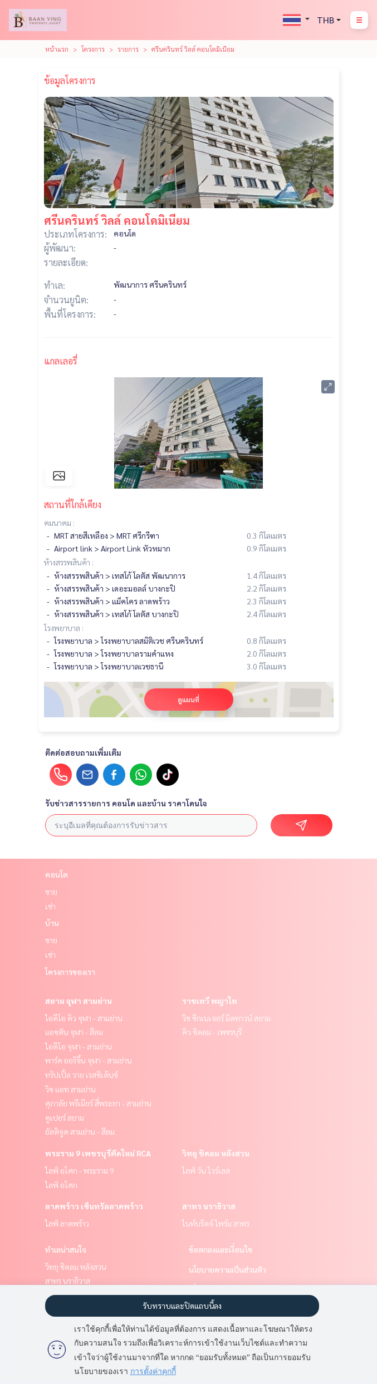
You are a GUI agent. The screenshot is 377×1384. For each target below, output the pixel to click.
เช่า (50, 906)
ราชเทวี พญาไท (209, 1001)
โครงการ (93, 49)
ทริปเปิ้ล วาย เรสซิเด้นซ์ (81, 1075)
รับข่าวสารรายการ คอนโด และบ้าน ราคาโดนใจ (126, 803)
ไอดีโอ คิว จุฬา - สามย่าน (84, 1018)
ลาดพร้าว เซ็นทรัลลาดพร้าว (94, 1206)
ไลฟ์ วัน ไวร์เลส (206, 1170)
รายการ (128, 49)
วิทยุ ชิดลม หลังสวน (215, 1153)
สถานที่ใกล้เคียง (72, 504)
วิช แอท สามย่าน (70, 1089)
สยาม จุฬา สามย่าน (78, 1001)
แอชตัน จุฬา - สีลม (74, 1032)
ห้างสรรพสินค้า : (69, 562)
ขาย (51, 891)
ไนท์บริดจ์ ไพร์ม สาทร (215, 1223)
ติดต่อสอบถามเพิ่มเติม (83, 752)
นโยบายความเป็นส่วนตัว (227, 1269)
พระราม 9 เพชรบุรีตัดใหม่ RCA (98, 1153)
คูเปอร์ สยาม (64, 1117)
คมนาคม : (59, 523)
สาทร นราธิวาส (209, 1206)
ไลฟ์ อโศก (61, 1185)
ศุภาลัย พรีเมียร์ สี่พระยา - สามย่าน (98, 1103)
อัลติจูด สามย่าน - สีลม (80, 1131)
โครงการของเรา (70, 972)
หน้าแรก (56, 49)
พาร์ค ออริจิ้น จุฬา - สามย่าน (88, 1060)
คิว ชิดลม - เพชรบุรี (212, 1032)
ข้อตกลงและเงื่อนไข (220, 1249)
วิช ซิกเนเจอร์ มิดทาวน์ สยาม (226, 1018)
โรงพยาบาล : (64, 628)
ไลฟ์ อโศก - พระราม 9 (79, 1170)
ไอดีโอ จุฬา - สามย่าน (78, 1046)
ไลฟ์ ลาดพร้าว (67, 1223)
